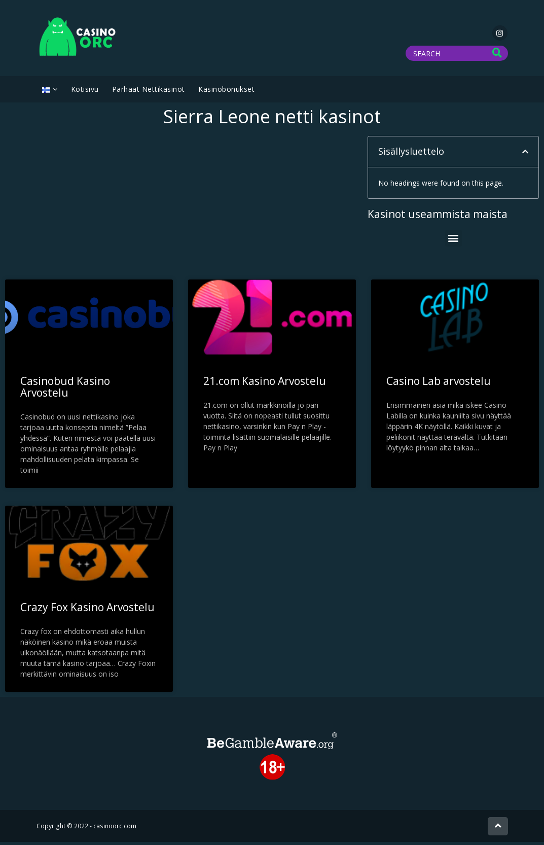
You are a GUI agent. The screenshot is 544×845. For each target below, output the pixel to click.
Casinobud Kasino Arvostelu (65, 390)
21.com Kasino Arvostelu (264, 384)
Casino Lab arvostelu (438, 384)
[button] (525, 154)
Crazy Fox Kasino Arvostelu (87, 610)
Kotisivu (85, 92)
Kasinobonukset (226, 92)
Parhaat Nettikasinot (148, 92)
